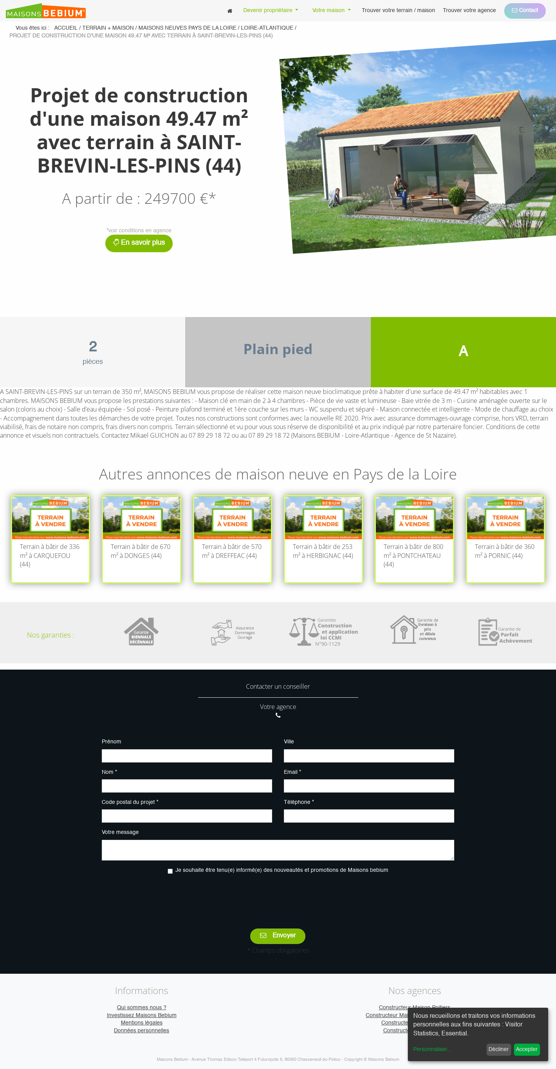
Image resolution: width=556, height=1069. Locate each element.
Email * (292, 772)
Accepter (527, 1049)
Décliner (499, 1049)
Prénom (111, 742)
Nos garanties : (50, 635)
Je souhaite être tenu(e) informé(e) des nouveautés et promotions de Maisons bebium (281, 870)
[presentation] (278, 895)
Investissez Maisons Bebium (142, 1015)
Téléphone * (299, 802)
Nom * (109, 772)
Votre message (120, 832)
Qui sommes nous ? (141, 1007)
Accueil (66, 28)
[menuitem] (229, 10)
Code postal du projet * (130, 802)
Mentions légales (142, 1023)
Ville (289, 742)
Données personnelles (141, 1030)
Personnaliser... (432, 1049)
